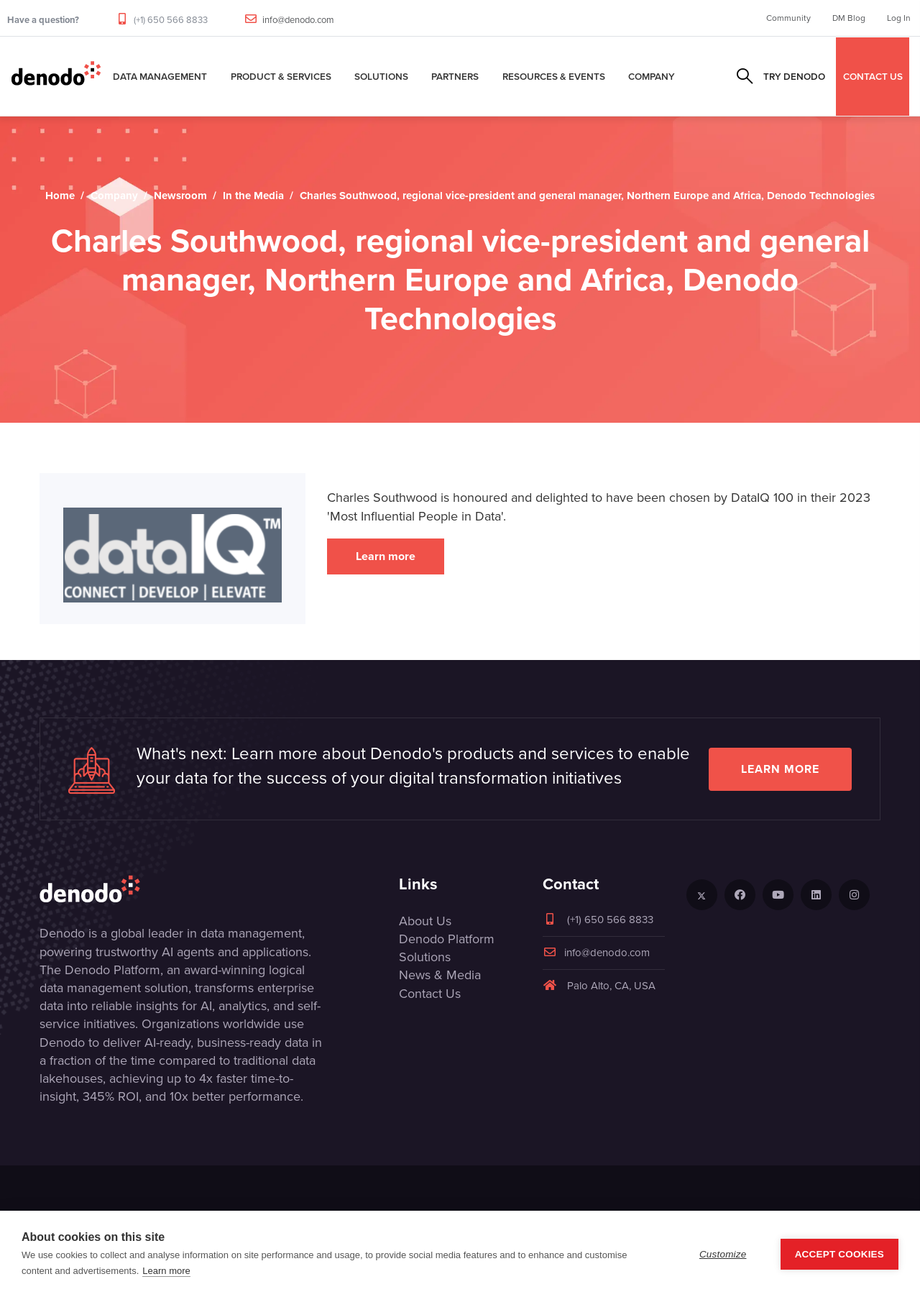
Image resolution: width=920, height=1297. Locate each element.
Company (651, 76)
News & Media (440, 975)
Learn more (385, 556)
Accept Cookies (839, 1254)
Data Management (160, 76)
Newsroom (180, 195)
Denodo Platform (446, 939)
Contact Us (430, 993)
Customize (723, 1254)
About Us (425, 921)
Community (788, 18)
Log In (899, 18)
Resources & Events (553, 76)
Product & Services (281, 76)
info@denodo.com (298, 20)
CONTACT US (873, 76)
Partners (455, 76)
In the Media (253, 195)
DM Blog (848, 18)
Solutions (381, 76)
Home (60, 195)
